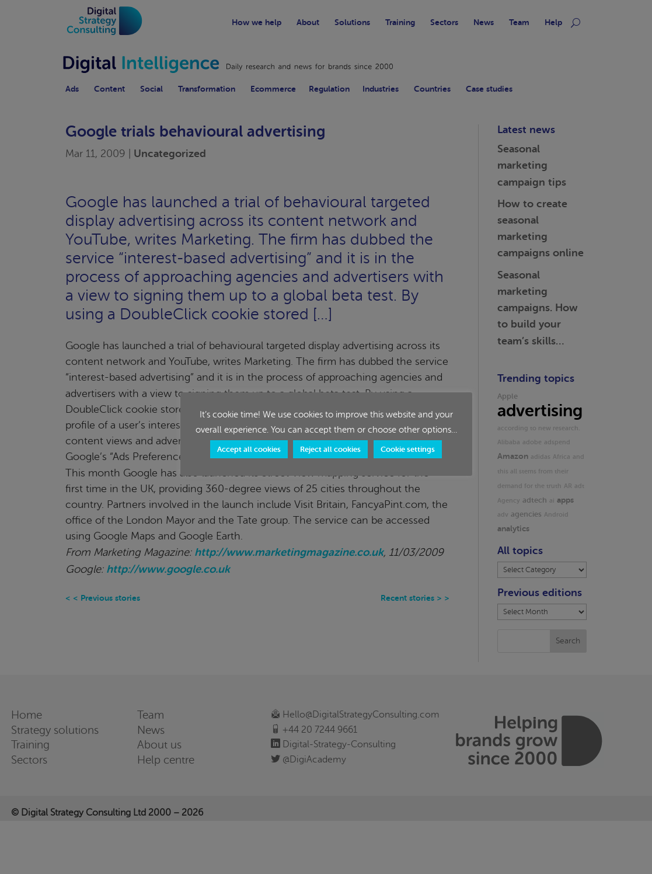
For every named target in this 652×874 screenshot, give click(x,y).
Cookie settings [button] (408, 449)
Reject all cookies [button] (330, 449)
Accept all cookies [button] (249, 449)
